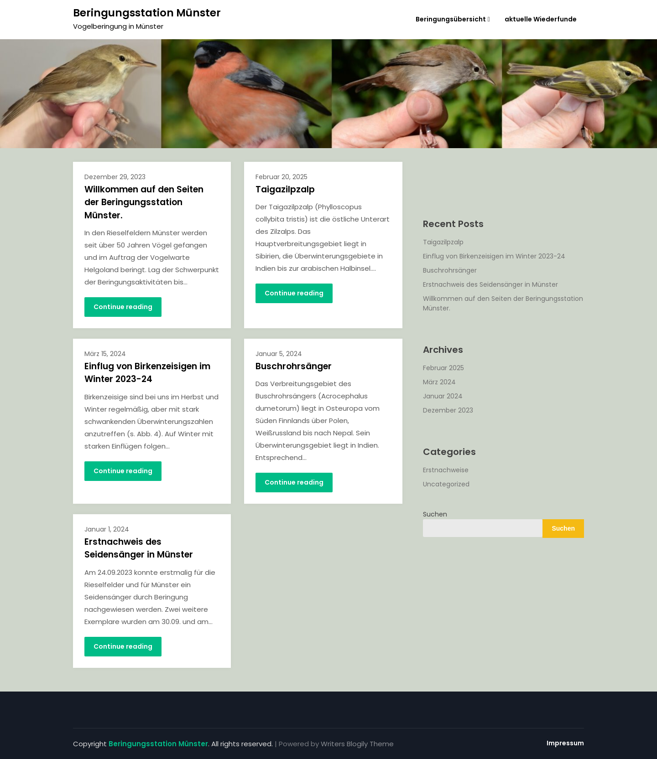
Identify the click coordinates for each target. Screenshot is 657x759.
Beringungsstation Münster (147, 12)
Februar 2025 (443, 367)
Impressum (565, 743)
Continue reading (123, 306)
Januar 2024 (443, 396)
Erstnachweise (446, 470)
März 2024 (439, 382)
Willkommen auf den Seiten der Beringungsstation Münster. (143, 202)
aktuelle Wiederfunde (541, 19)
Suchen (435, 514)
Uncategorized (446, 484)
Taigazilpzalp (285, 189)
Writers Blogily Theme (357, 744)
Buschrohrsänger (294, 366)
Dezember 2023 (448, 410)
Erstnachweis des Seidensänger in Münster (138, 548)
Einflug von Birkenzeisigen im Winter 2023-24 (147, 373)
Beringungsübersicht (451, 19)
